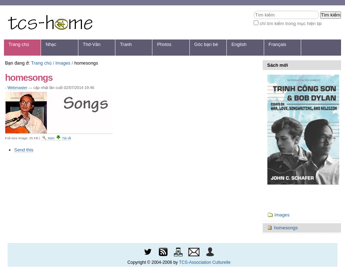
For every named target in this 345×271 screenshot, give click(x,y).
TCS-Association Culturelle (204, 262)
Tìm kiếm (253, 10)
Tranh (126, 44)
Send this (23, 150)
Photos (164, 44)
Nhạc (51, 44)
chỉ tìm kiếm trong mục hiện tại (290, 23)
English (239, 44)
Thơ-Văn (91, 44)
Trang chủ (19, 44)
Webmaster (17, 87)
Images (62, 63)
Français (277, 44)
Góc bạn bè (206, 44)
